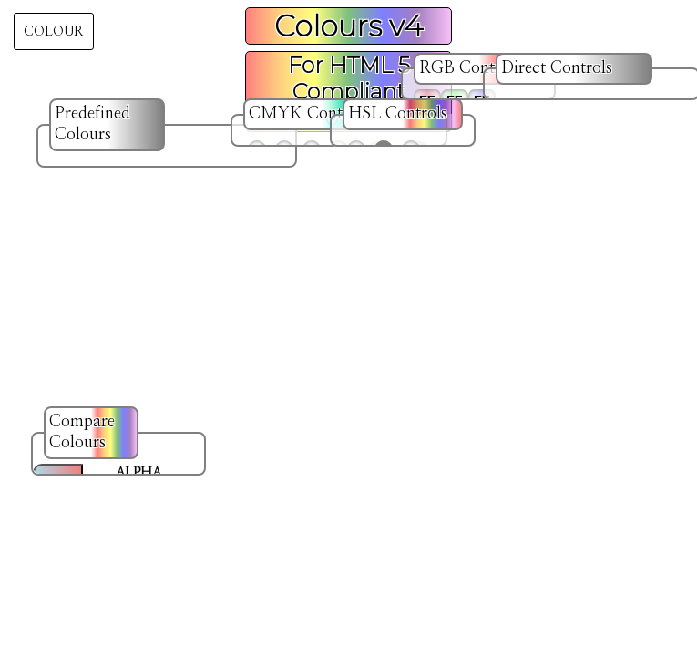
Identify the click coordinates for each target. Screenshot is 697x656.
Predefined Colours (92, 124)
